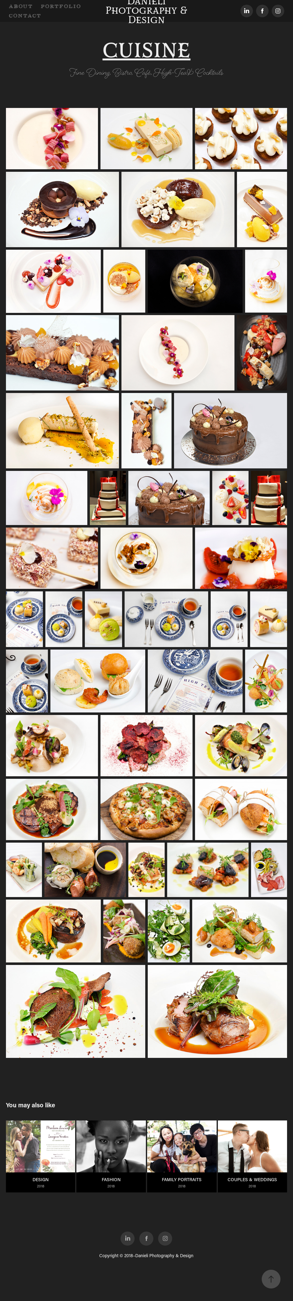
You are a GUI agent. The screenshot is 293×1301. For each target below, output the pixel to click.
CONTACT (25, 15)
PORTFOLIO (61, 6)
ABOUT (21, 6)
